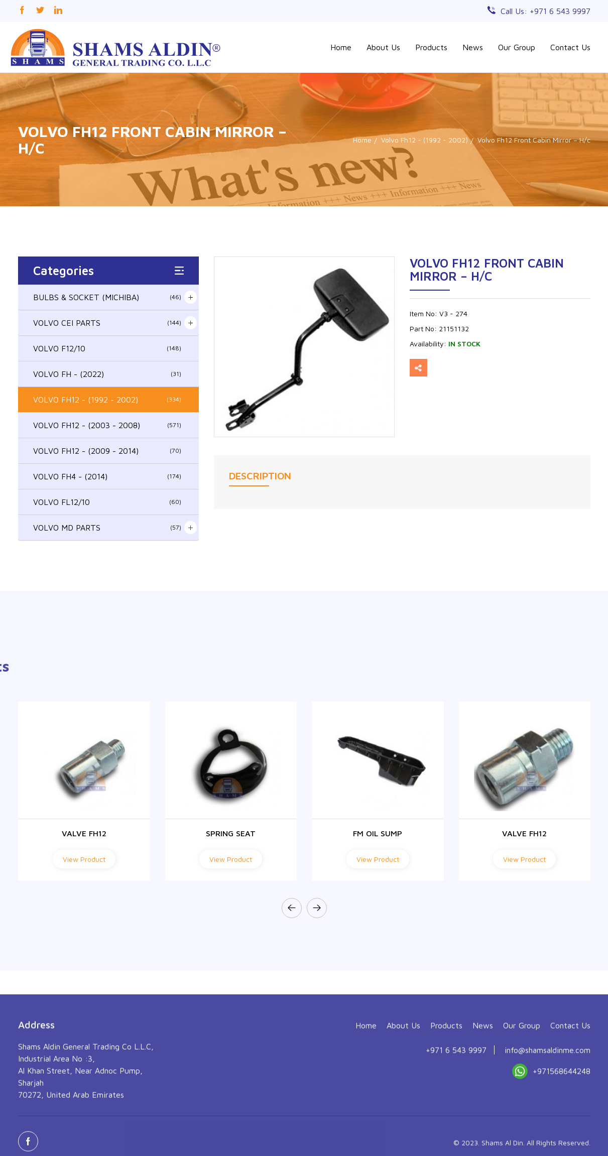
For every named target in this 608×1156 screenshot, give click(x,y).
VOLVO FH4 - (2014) (107, 476)
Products (431, 47)
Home (340, 47)
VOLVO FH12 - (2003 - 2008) (107, 425)
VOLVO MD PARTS (107, 528)
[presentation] (292, 908)
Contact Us (570, 47)
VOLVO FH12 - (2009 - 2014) (107, 451)
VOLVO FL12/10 (107, 502)
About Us (383, 47)
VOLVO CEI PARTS (107, 323)
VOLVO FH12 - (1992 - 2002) (107, 400)
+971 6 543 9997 (456, 1129)
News (472, 47)
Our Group (516, 47)
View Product (84, 859)
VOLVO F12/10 (107, 348)
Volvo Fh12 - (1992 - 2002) (424, 140)
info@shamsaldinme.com (547, 1129)
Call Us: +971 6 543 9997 (545, 11)
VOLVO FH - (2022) (107, 374)
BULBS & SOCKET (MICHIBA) (107, 297)
